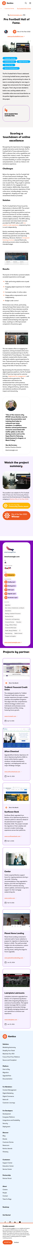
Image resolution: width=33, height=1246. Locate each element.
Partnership (7, 1175)
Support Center (7, 1163)
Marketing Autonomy (9, 1047)
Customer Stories (9, 8)
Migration (6, 1072)
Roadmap (6, 1207)
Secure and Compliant (10, 1060)
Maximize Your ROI (8, 1054)
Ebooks (5, 1139)
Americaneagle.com (16, 15)
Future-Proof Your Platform (11, 1057)
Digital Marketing (8, 1093)
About (5, 1186)
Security (5, 1123)
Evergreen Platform (9, 1117)
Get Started (6, 1215)
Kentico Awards (7, 1148)
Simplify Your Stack (9, 1050)
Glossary (5, 1152)
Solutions (6, 1044)
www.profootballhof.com (16, 36)
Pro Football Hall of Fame (24, 8)
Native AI (5, 1099)
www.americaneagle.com (13, 642)
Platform (5, 1066)
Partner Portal (7, 1178)
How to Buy (6, 1069)
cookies (13, 1228)
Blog (4, 1136)
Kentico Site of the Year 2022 (19, 499)
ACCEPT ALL (7, 1242)
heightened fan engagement (17, 376)
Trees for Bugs (7, 1199)
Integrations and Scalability (11, 1120)
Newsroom (6, 1145)
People (5, 1193)
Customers (6, 1159)
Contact (5, 1196)
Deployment (6, 1126)
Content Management (9, 1090)
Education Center (8, 1166)
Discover (5, 1132)
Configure (16, 1242)
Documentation (7, 1079)
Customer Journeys (9, 1103)
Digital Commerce (8, 1096)
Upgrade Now (7, 1075)
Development (7, 1114)
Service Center (7, 1169)
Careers (5, 1189)
